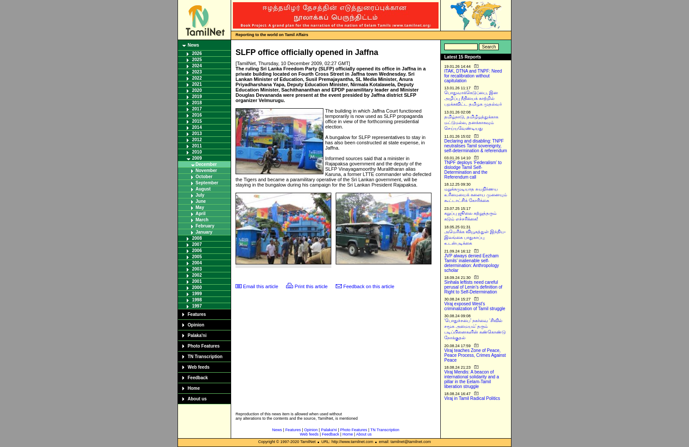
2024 (197, 65)
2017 (197, 108)
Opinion (196, 324)
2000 (197, 287)
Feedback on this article (368, 286)
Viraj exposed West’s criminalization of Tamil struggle (474, 306)
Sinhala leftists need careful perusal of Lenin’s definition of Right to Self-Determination (473, 287)
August (203, 189)
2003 (197, 269)
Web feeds (199, 367)
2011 (197, 145)
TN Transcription (205, 356)
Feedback (198, 377)
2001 (197, 281)
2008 (197, 238)
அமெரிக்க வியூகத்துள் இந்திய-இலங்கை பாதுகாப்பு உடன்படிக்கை (475, 237)
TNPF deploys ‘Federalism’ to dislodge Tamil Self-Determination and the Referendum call (473, 170)
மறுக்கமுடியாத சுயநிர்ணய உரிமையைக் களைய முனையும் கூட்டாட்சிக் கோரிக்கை (475, 195)
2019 (197, 96)
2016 (197, 115)
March (202, 219)
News (193, 45)
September (207, 182)
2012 (197, 139)
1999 (197, 293)
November (206, 170)
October (204, 176)
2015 (197, 121)
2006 (197, 250)
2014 (197, 127)
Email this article (260, 286)
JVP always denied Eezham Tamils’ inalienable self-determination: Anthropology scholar (471, 263)
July (200, 195)
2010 (197, 152)
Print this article (311, 286)
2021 (197, 84)
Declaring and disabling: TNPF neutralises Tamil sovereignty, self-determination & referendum (475, 146)
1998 (197, 299)
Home (194, 388)
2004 (197, 262)
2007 (197, 244)
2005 (197, 256)
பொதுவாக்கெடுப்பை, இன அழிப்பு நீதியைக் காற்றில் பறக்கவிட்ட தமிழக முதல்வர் (473, 98)
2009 (197, 158)
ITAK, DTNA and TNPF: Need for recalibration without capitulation (473, 76)
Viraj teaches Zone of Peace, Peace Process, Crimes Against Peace (475, 355)
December (206, 164)
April (201, 213)
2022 (197, 78)
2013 (197, 133)
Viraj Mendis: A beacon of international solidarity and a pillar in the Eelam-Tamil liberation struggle (471, 379)
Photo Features (204, 346)
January (204, 232)
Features (197, 314)
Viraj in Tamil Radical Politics (472, 398)
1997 (197, 306)
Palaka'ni (197, 335)
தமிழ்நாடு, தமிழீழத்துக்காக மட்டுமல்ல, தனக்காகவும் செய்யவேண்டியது (471, 122)
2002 (197, 275)
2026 (197, 53)
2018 (197, 102)
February (205, 226)
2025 (197, 59)
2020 (197, 90)
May (200, 207)
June (201, 201)
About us (197, 398)
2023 (197, 72)
